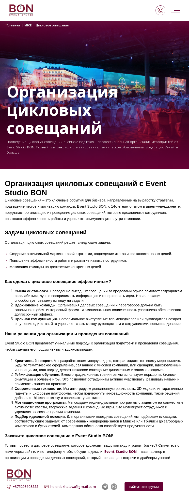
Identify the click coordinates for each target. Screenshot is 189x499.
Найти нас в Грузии (144, 486)
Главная (13, 25)
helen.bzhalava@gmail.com (70, 487)
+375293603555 (22, 487)
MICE (28, 25)
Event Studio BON (120, 451)
